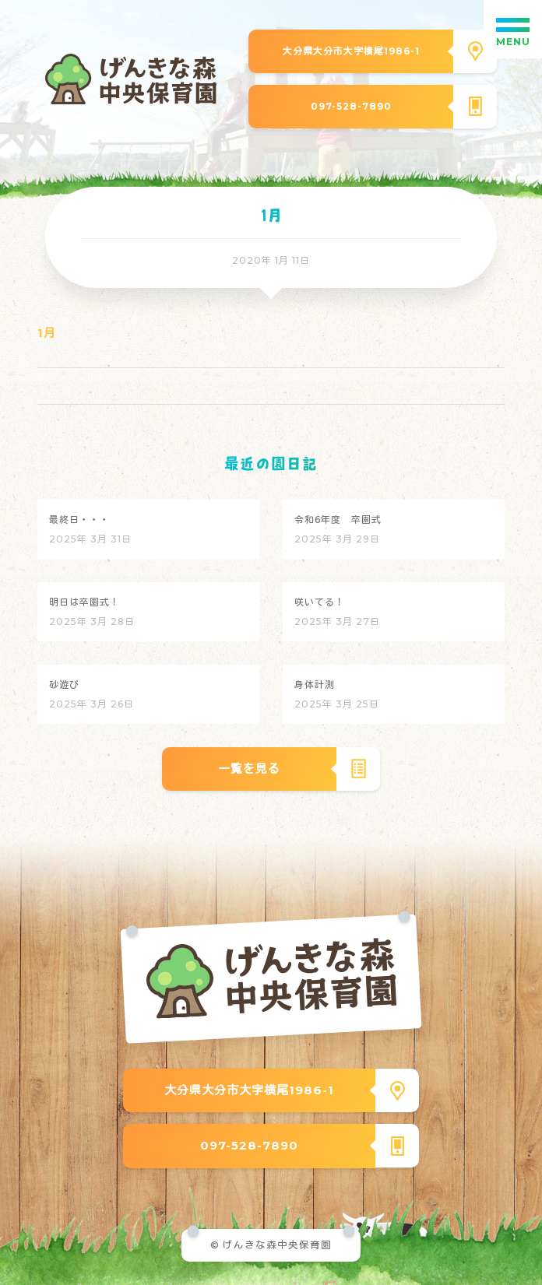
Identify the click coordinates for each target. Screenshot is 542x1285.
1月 (46, 332)
